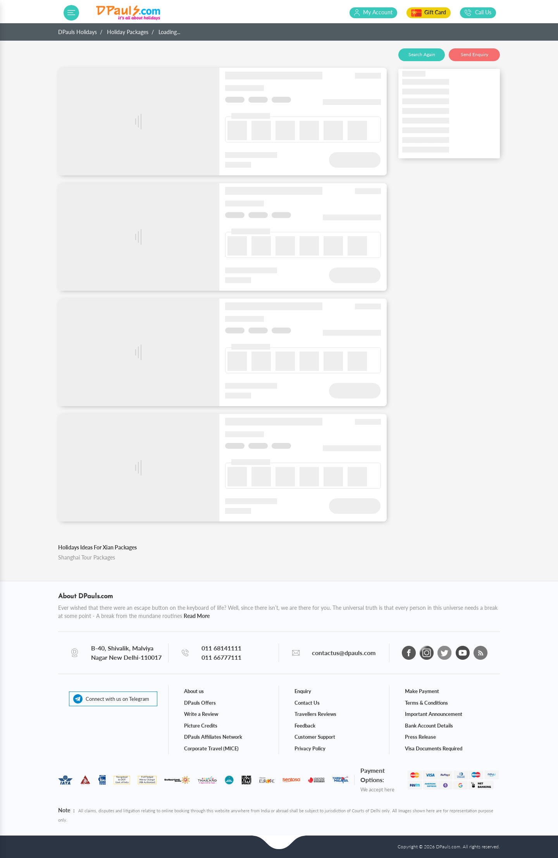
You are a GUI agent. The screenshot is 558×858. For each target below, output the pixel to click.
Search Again (421, 54)
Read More (197, 616)
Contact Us (307, 703)
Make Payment (422, 691)
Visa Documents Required (433, 748)
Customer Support (314, 737)
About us (194, 691)
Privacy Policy (310, 748)
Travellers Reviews (315, 714)
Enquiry (302, 691)
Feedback (304, 725)
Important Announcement (433, 714)
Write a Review (201, 714)
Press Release (420, 737)
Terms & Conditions (426, 703)
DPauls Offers (200, 703)
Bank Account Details (429, 725)
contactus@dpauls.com (343, 652)
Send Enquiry (474, 54)
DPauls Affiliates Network (213, 737)
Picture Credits (200, 725)
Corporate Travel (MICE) (211, 748)
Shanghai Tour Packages (86, 557)
